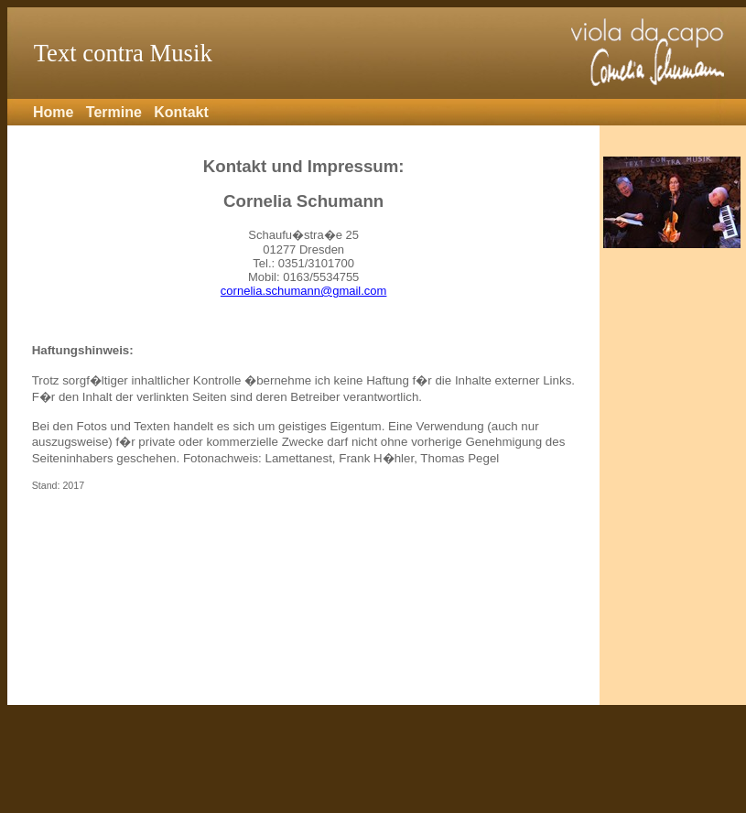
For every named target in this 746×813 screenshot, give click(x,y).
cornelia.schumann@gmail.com (304, 291)
